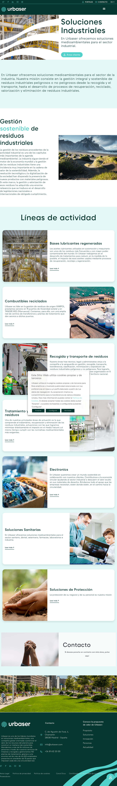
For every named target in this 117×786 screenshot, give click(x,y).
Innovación (88, 739)
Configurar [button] (53, 410)
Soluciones (88, 735)
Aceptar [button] (38, 410)
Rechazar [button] (67, 410)
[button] (104, 9)
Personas (87, 743)
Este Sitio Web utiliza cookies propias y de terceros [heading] (56, 376)
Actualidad (88, 747)
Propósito (87, 731)
